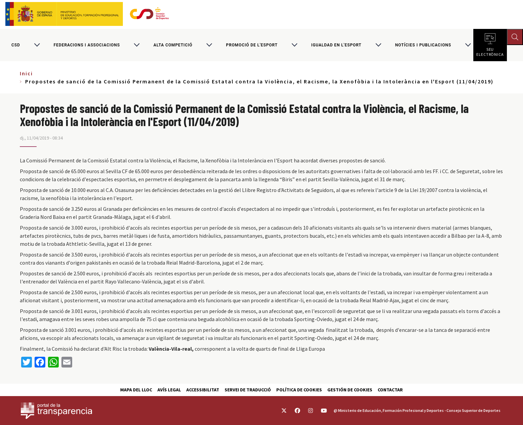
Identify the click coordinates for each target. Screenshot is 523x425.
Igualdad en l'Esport (336, 45)
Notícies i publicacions (423, 45)
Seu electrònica (490, 50)
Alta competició (172, 45)
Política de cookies (299, 390)
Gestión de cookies (349, 390)
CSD (15, 45)
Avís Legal (169, 390)
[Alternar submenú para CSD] (37, 45)
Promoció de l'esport (252, 45)
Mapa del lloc (136, 390)
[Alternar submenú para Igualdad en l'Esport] (378, 45)
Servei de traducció (248, 390)
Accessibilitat (202, 390)
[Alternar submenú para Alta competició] (209, 45)
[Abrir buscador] (515, 37)
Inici (26, 73)
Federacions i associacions (87, 45)
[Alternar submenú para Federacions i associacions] (136, 45)
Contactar (390, 390)
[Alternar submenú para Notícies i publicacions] (468, 45)
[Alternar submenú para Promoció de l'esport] (294, 45)
